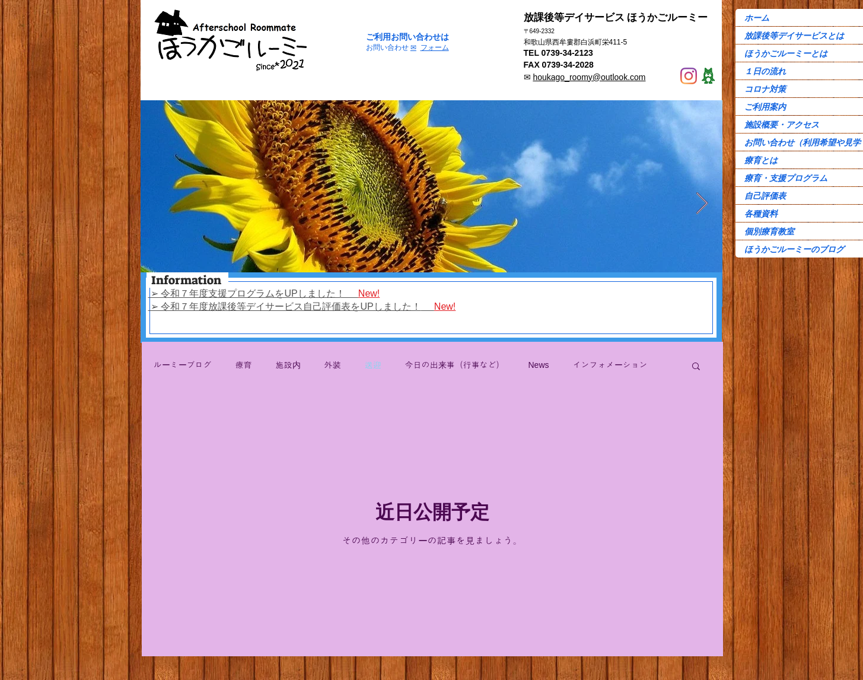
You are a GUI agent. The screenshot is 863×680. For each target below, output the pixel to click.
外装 (332, 365)
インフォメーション (610, 365)
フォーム (435, 47)
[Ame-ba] (708, 76)
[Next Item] (702, 203)
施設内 (288, 365)
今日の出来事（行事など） (455, 365)
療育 (243, 365)
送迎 (373, 365)
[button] (696, 367)
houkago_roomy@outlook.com (589, 77)
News (538, 365)
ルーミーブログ (183, 365)
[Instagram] (688, 76)
